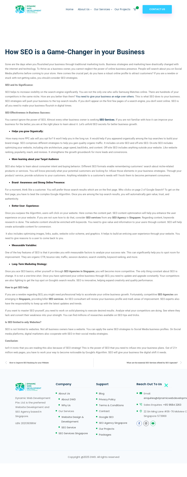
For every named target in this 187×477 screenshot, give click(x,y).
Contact (104, 411)
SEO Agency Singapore (113, 423)
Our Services (102, 9)
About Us (84, 9)
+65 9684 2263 (172, 404)
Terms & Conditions (111, 405)
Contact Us (157, 9)
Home (69, 9)
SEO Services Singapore (73, 433)
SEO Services (106, 119)
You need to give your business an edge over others (105, 96)
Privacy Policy (107, 399)
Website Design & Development (72, 419)
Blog (101, 393)
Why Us (66, 405)
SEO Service (68, 427)
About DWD (68, 399)
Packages (105, 434)
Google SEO (106, 417)
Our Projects (122, 9)
